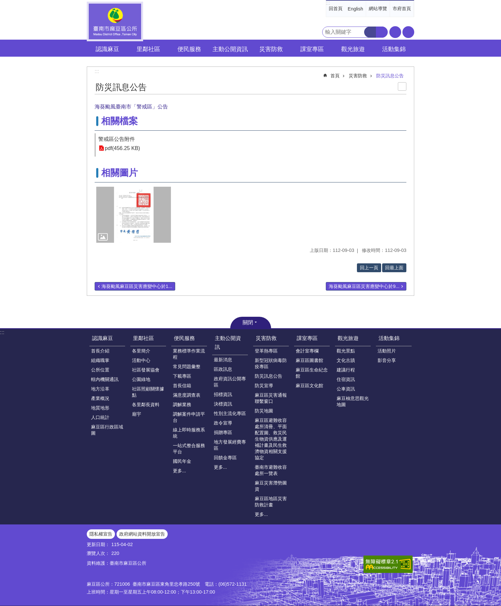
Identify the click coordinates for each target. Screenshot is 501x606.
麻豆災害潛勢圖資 (271, 486)
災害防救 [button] (271, 49)
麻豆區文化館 (309, 385)
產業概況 (100, 398)
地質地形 (100, 407)
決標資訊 (223, 404)
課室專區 (307, 338)
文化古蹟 (346, 360)
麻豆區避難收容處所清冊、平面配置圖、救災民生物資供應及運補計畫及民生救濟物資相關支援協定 (271, 439)
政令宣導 (223, 423)
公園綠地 (141, 379)
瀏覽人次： (98, 553)
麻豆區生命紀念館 (312, 373)
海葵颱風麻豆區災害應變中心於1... (137, 286)
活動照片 (387, 350)
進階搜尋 (382, 32)
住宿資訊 (346, 379)
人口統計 (100, 417)
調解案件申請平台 (189, 417)
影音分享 (387, 360)
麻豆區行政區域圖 (107, 430)
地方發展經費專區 (230, 445)
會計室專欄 (307, 350)
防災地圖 (264, 410)
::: (328, 3)
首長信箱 (182, 385)
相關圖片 (119, 173)
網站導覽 (378, 8)
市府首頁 (402, 8)
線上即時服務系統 (189, 433)
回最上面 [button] (394, 267)
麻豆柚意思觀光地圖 (353, 401)
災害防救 (358, 75)
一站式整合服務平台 (189, 448)
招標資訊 (223, 394)
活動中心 (141, 360)
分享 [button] (408, 32)
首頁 (335, 75)
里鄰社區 (143, 338)
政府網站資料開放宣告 (142, 534)
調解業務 (182, 404)
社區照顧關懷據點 (148, 392)
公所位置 (100, 369)
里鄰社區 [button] (148, 49)
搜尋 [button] (370, 32)
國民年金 (182, 461)
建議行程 (346, 369)
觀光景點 (346, 350)
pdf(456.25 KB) (122, 148)
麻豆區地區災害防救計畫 (271, 501)
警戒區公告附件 (116, 139)
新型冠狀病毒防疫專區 (271, 363)
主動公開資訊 (228, 342)
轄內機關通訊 (105, 379)
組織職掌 (100, 360)
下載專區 (182, 376)
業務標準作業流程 (189, 354)
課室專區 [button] (312, 49)
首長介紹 (100, 350)
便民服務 (184, 338)
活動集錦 (389, 338)
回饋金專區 (225, 457)
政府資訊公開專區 (230, 382)
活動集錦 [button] (394, 49)
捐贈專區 (223, 432)
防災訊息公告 (390, 75)
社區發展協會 (145, 369)
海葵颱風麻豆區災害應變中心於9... (364, 286)
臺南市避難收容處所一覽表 (271, 470)
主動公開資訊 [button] (230, 49)
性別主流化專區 (230, 413)
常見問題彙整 (186, 366)
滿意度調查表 (186, 395)
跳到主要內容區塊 (3, 3)
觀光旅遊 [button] (353, 49)
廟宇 (136, 414)
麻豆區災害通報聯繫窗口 (271, 398)
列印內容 (402, 86)
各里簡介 (141, 350)
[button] (133, 215)
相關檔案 (119, 121)
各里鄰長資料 (145, 404)
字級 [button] (395, 32)
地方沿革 (100, 388)
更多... (179, 470)
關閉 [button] (248, 322)
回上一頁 (369, 267)
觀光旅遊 (348, 338)
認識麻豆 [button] (107, 49)
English (355, 8)
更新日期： (98, 544)
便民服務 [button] (189, 49)
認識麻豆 (102, 338)
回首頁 (336, 8)
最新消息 (223, 359)
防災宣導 (264, 385)
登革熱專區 (266, 350)
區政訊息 (223, 369)
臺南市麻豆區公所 (115, 21)
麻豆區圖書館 (309, 360)
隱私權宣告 (100, 534)
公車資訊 (346, 388)
